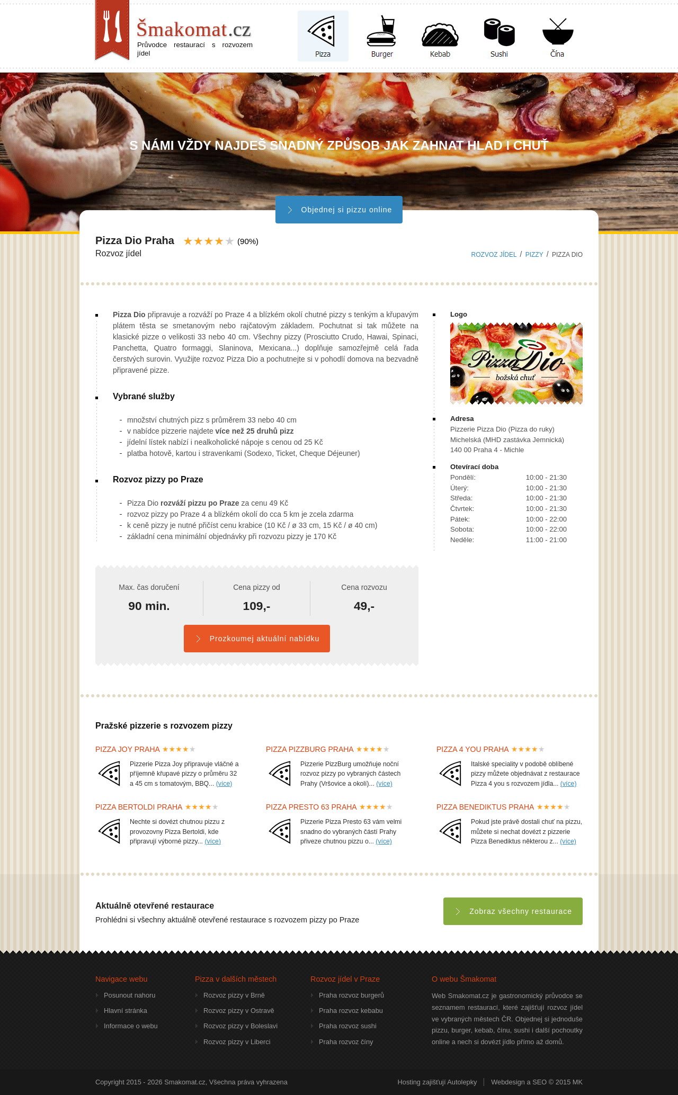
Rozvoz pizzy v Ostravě (238, 1011)
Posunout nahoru (129, 995)
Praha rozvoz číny (346, 1042)
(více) (224, 783)
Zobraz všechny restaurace (513, 911)
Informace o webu (131, 1026)
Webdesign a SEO (519, 1082)
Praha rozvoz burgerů (351, 995)
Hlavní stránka (125, 1011)
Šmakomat (193, 29)
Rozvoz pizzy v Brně (234, 995)
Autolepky (462, 1082)
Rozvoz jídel (494, 254)
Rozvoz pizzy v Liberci (237, 1042)
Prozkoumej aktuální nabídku (256, 638)
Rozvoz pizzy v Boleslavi (240, 1026)
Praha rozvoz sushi (348, 1026)
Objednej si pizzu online (339, 209)
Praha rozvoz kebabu (351, 1011)
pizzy (534, 254)
